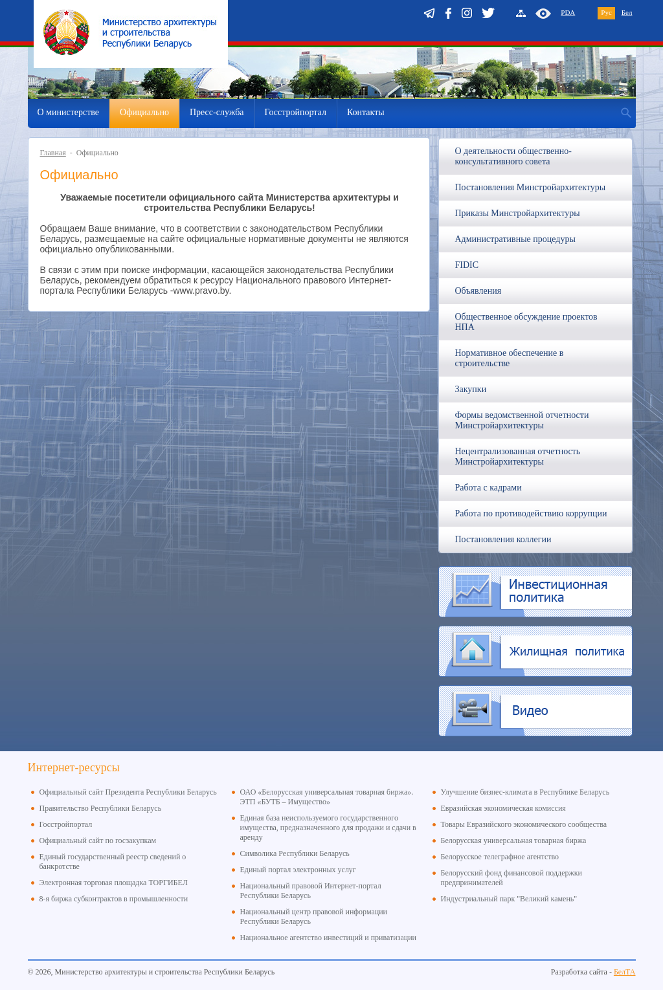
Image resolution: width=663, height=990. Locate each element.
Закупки (471, 389)
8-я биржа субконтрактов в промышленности (113, 898)
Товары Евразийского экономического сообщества (524, 824)
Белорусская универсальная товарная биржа (514, 840)
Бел (627, 12)
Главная (53, 152)
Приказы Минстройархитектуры (517, 213)
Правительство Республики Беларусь (100, 808)
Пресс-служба (217, 112)
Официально (144, 112)
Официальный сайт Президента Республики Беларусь (128, 792)
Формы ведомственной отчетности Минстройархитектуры (522, 420)
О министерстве (69, 112)
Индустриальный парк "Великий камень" (509, 898)
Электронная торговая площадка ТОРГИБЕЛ (113, 882)
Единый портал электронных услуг (298, 869)
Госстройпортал (295, 112)
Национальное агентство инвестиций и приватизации (328, 937)
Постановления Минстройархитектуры (530, 187)
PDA (568, 12)
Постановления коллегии (503, 539)
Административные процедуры (515, 239)
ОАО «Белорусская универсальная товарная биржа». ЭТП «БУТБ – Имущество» (327, 796)
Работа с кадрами (488, 487)
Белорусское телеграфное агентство (500, 856)
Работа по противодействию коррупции (531, 513)
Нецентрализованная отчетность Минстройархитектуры (518, 456)
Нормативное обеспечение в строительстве (509, 358)
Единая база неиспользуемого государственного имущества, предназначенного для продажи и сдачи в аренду (328, 827)
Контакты (366, 112)
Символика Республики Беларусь (295, 853)
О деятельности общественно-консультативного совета (513, 156)
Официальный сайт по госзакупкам (98, 840)
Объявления (478, 291)
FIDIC (467, 265)
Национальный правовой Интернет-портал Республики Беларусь (310, 890)
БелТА (625, 971)
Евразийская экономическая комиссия (503, 808)
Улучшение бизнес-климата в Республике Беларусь (525, 792)
